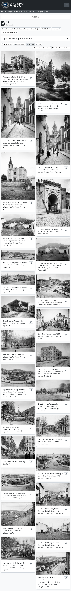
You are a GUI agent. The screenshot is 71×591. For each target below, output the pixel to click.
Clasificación (19, 44)
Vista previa (7, 44)
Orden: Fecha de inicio (41, 48)
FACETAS (35, 17)
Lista (38, 44)
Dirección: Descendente (60, 48)
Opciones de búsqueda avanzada (17, 38)
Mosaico (30, 44)
